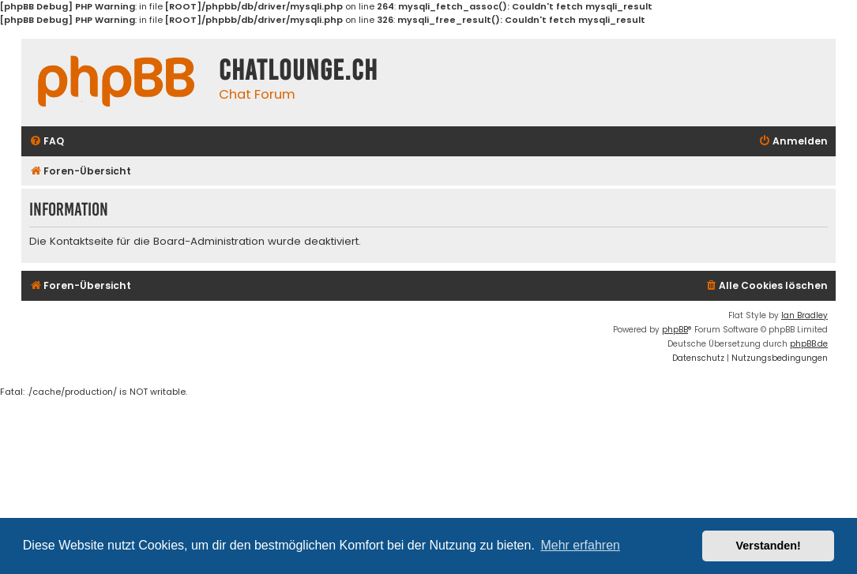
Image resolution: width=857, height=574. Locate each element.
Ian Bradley (804, 315)
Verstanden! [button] (768, 545)
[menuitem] (46, 141)
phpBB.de (809, 344)
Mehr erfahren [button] (580, 545)
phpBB (675, 330)
